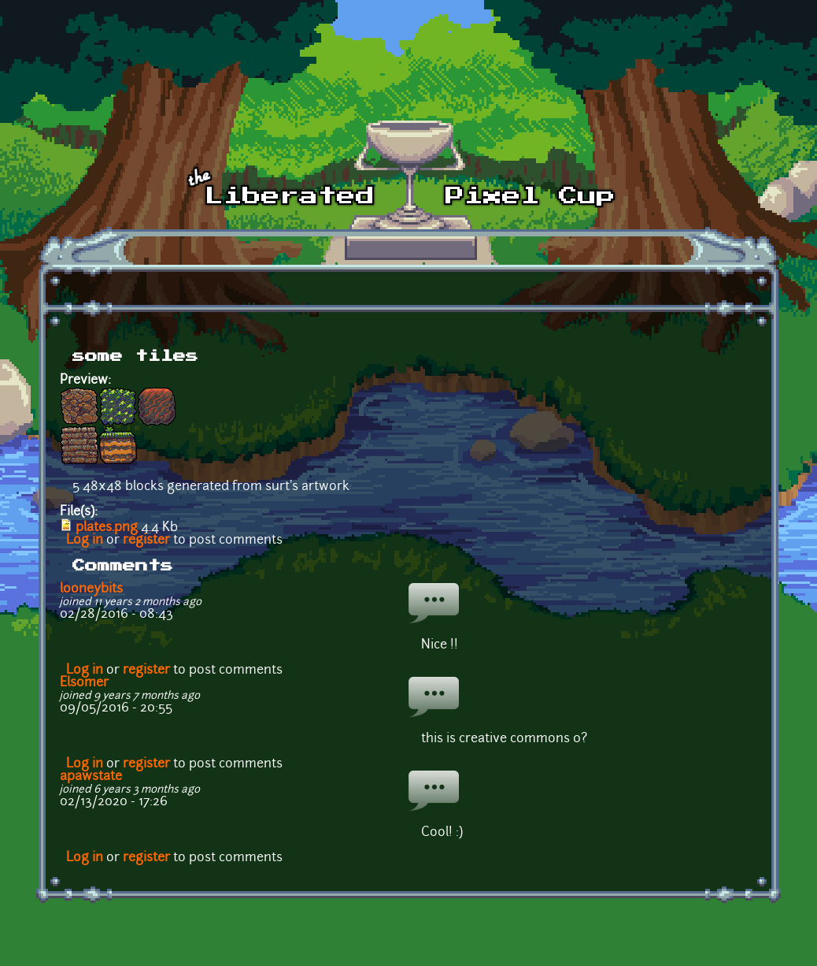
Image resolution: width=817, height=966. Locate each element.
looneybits (91, 589)
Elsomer (84, 683)
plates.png (107, 528)
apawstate (91, 777)
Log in (84, 540)
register (146, 540)
